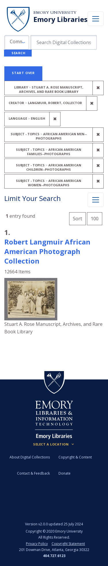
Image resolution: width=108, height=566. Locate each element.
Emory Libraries (60, 19)
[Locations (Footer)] (54, 444)
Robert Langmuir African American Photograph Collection (47, 251)
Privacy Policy (37, 543)
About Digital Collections (30, 457)
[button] (16, 42)
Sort (77, 218)
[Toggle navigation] (96, 19)
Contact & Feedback (33, 473)
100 (96, 218)
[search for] (64, 42)
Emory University (54, 12)
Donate (64, 473)
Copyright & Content (75, 457)
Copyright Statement (68, 543)
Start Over (23, 73)
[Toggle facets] (96, 200)
